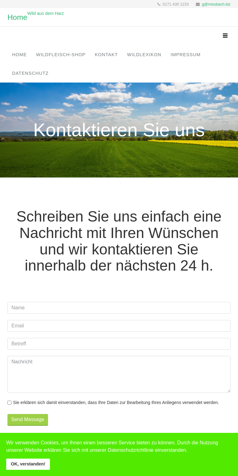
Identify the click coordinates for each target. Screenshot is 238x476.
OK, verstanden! (28, 463)
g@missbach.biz (216, 4)
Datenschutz (30, 73)
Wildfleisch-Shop (61, 54)
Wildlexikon (144, 54)
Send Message (27, 419)
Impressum (185, 54)
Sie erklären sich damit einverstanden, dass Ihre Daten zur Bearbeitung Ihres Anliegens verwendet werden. (116, 402)
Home (19, 54)
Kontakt (106, 54)
